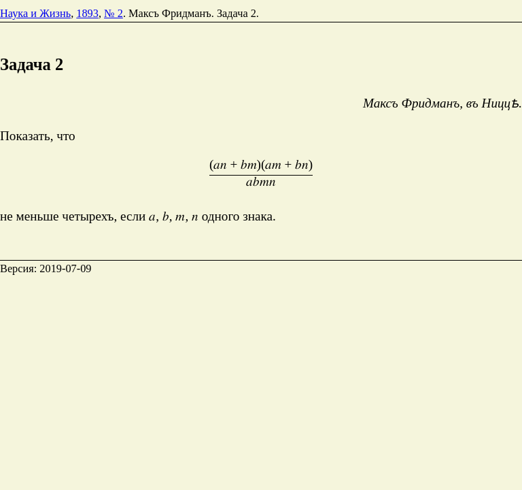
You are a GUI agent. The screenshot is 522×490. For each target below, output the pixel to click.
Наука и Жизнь (35, 13)
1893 (87, 13)
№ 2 (113, 13)
